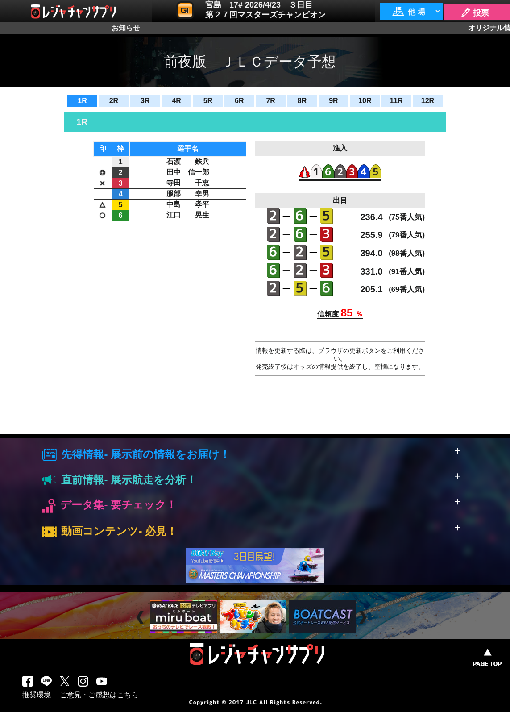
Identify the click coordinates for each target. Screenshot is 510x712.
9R (333, 100)
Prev (141, 617)
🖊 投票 (474, 12)
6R (239, 100)
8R (302, 100)
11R (396, 100)
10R (364, 100)
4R (176, 100)
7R (270, 100)
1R (82, 100)
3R (145, 100)
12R (427, 100)
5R (207, 100)
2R (113, 100)
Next (363, 617)
